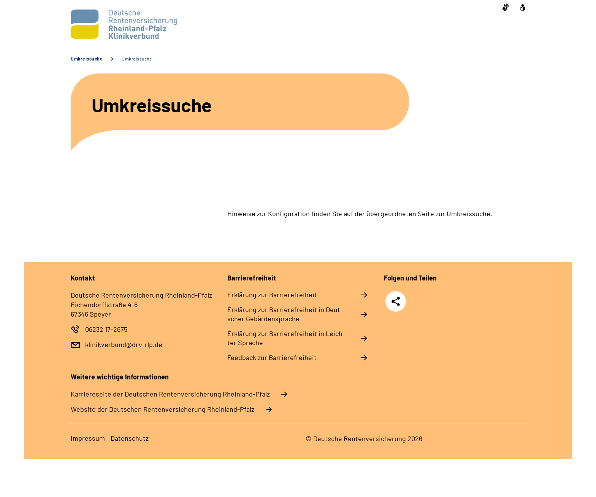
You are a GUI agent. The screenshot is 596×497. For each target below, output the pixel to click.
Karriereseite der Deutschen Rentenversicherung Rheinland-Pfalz (170, 394)
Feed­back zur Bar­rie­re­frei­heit (272, 357)
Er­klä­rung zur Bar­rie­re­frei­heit (272, 294)
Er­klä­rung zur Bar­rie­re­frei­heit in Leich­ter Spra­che (286, 338)
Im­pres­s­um (88, 438)
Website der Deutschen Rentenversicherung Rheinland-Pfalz (162, 409)
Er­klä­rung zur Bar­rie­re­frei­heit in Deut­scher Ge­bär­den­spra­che (285, 314)
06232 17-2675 (106, 329)
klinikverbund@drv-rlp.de (123, 344)
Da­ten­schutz (130, 438)
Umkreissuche (87, 58)
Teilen (396, 301)
